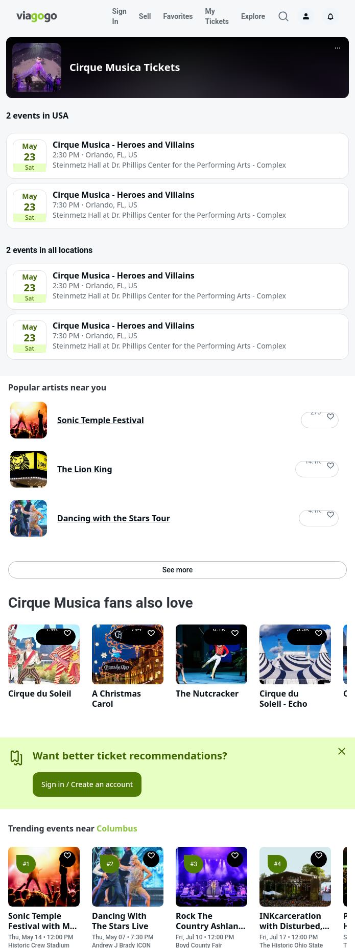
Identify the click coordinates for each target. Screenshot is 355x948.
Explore (253, 16)
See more (177, 570)
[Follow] (320, 420)
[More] (338, 48)
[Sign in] (306, 16)
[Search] (283, 16)
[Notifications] (330, 16)
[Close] (342, 751)
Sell (145, 16)
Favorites (178, 16)
